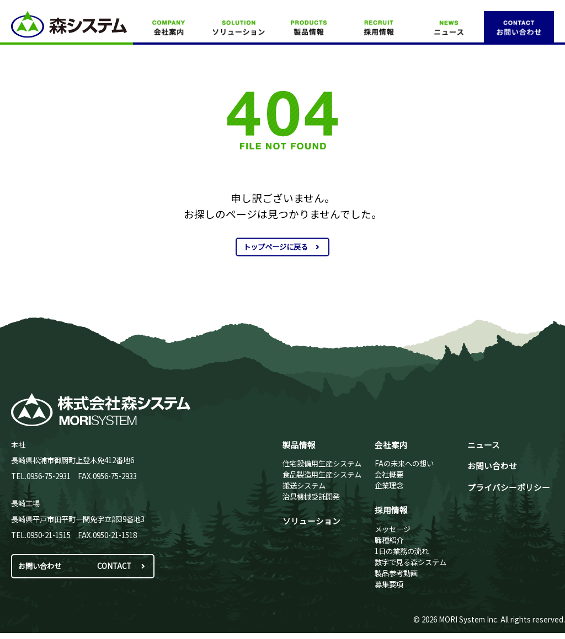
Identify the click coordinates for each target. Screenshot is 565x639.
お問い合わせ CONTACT (83, 566)
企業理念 (389, 485)
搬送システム (304, 485)
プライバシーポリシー (508, 487)
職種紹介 (389, 540)
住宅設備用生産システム (321, 463)
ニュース (483, 444)
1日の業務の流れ (402, 551)
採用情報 (391, 510)
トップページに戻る (282, 246)
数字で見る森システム (410, 562)
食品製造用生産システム (321, 474)
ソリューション (311, 521)
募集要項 (389, 584)
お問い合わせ (492, 465)
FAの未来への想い (404, 463)
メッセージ (393, 529)
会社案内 (391, 444)
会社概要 (389, 474)
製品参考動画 (396, 573)
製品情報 (299, 444)
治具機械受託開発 (311, 496)
